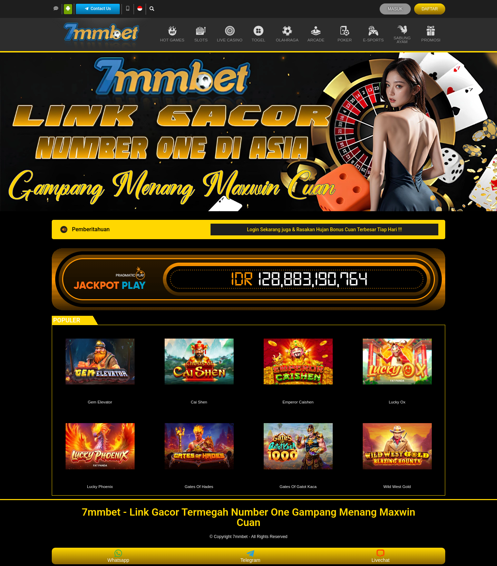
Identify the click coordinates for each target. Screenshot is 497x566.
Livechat (381, 556)
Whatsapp (118, 556)
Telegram (251, 556)
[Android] (68, 8)
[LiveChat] (55, 8)
